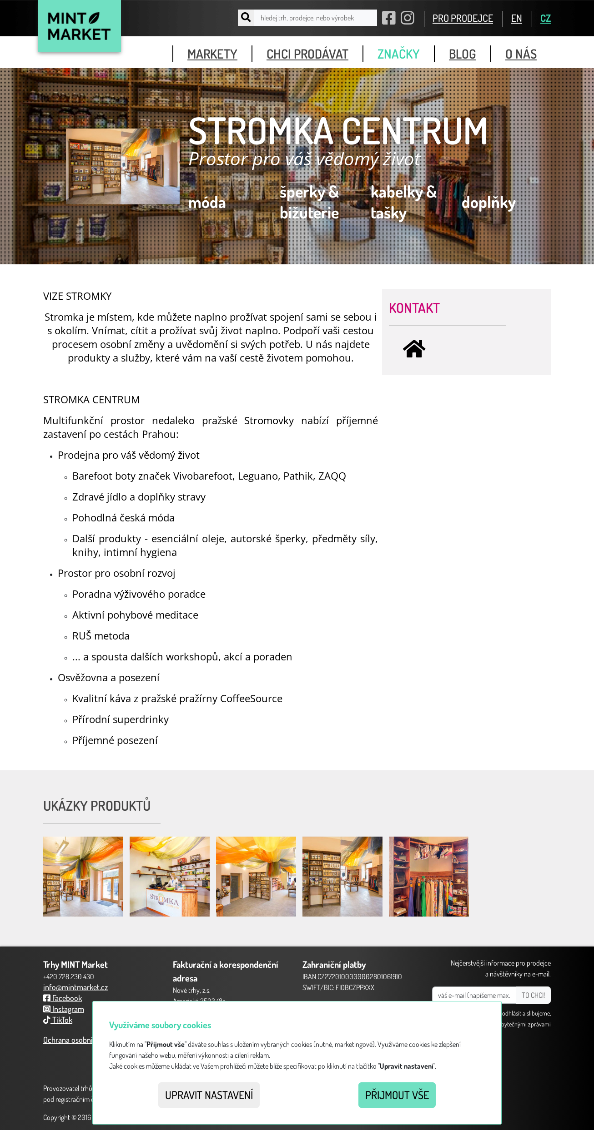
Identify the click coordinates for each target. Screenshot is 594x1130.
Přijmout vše (397, 1095)
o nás (521, 53)
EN (516, 17)
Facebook (62, 998)
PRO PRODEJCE (463, 17)
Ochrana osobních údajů (81, 1040)
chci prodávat (307, 53)
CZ (545, 17)
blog (462, 53)
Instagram (63, 1009)
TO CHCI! (533, 995)
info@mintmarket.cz (75, 987)
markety (212, 53)
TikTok (57, 1020)
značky (399, 53)
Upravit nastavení (209, 1095)
